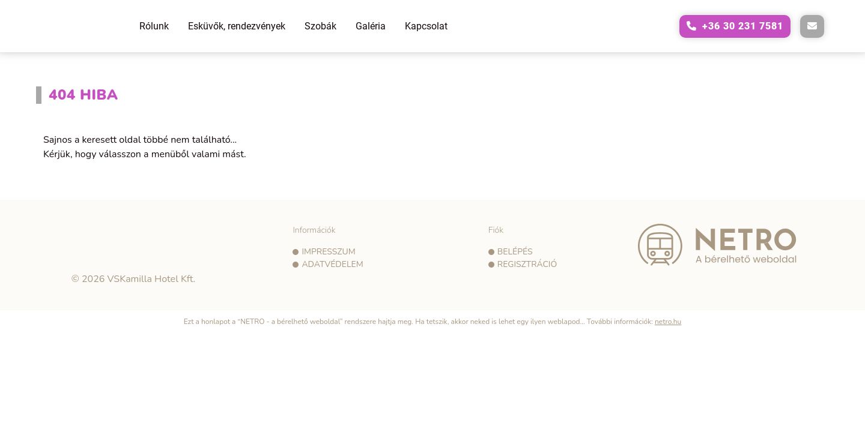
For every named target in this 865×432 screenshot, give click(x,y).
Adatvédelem (332, 264)
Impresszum (328, 251)
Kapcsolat (426, 26)
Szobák (320, 26)
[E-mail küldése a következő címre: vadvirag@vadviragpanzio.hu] (812, 26)
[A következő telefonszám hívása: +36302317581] (735, 26)
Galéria (371, 26)
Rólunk (154, 26)
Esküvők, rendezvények (236, 26)
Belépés (515, 251)
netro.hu (668, 321)
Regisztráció (527, 264)
